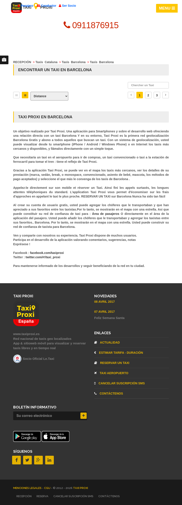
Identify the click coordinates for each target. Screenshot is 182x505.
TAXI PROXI (80, 488)
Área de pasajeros (106, 213)
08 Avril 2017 (104, 301)
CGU (47, 488)
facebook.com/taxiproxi (47, 253)
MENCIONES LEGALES (27, 488)
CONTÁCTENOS (108, 393)
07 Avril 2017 (104, 311)
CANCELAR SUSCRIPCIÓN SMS (119, 383)
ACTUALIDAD (107, 342)
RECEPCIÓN (24, 496)
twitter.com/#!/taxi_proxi (43, 257)
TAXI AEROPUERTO (111, 373)
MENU (167, 8)
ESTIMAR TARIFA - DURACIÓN (118, 352)
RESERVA (42, 496)
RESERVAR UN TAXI (111, 363)
